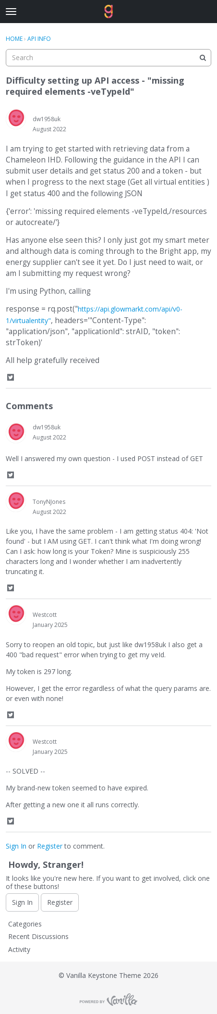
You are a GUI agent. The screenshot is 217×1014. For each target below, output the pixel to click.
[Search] (202, 57)
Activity (19, 949)
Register (49, 846)
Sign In (16, 846)
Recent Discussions (38, 936)
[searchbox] (108, 57)
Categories (25, 923)
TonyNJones (49, 502)
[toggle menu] (11, 11)
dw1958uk (46, 119)
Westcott (45, 615)
